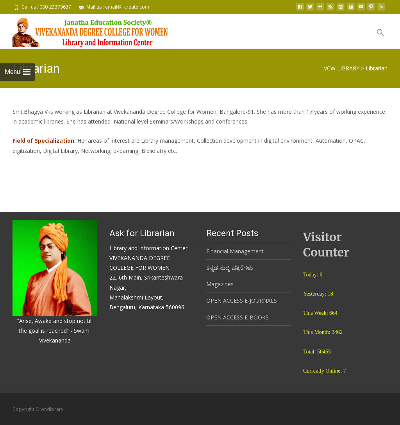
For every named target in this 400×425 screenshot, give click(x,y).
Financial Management (235, 251)
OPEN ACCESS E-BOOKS (237, 317)
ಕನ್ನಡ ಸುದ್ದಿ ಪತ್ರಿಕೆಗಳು (229, 267)
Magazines (220, 284)
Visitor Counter (326, 245)
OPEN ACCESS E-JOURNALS (241, 300)
